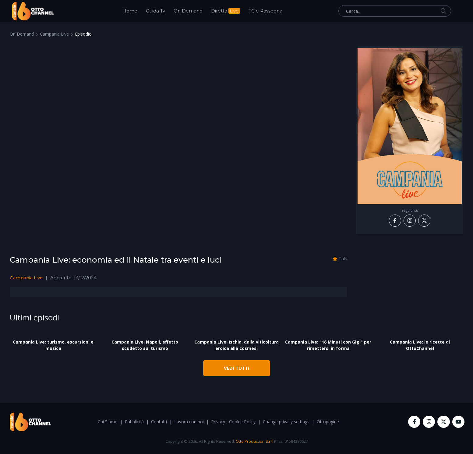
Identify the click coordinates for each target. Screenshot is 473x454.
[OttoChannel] (33, 11)
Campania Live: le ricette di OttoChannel (420, 345)
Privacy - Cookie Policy (233, 421)
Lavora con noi (189, 421)
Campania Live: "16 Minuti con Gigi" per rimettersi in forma (328, 345)
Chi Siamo (108, 421)
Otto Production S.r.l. (254, 441)
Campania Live (54, 34)
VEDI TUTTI (236, 368)
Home (129, 11)
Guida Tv (155, 11)
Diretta (225, 11)
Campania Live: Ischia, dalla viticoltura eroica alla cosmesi (236, 345)
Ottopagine (328, 421)
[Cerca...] (394, 11)
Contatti (159, 421)
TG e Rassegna (265, 11)
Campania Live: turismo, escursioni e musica (53, 345)
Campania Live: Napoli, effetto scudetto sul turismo (144, 345)
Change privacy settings (286, 421)
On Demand (188, 11)
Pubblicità (134, 421)
